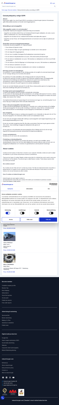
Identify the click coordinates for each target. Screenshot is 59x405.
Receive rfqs (5, 288)
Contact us (5, 370)
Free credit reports (7, 302)
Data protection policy (8, 367)
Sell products (5, 293)
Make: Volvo (6, 244)
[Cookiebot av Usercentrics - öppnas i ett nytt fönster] (50, 184)
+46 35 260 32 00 (7, 383)
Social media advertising (8, 342)
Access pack (5, 297)
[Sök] (55, 6)
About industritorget (7, 365)
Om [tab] (49, 188)
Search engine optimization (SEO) (10, 340)
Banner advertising (6, 317)
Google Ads (5, 338)
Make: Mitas (6, 266)
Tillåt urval (29, 219)
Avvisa (11, 219)
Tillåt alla (48, 219)
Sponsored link (5, 315)
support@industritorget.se (9, 385)
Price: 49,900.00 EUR (9, 228)
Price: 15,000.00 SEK (9, 272)
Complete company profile (9, 285)
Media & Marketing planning (9, 350)
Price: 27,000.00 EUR (9, 250)
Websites (4, 345)
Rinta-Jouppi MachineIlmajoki (9, 225)
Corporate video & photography (10, 347)
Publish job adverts (7, 300)
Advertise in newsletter (8, 322)
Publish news (5, 325)
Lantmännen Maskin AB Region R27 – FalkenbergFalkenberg (15, 269)
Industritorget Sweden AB (9, 381)
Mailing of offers (6, 320)
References (5, 362)
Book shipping (5, 290)
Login (52, 3)
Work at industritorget (7, 372)
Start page (4, 10)
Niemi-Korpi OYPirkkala (7, 247)
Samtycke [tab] (10, 188)
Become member (12, 10)
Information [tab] (29, 188)
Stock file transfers (7, 295)
